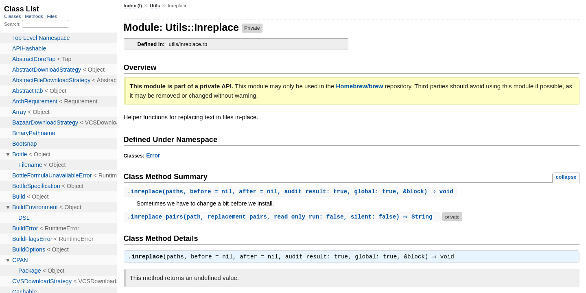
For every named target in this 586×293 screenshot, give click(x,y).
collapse (565, 177)
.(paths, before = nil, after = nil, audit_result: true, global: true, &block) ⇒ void (291, 192)
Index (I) (133, 6)
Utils (155, 6)
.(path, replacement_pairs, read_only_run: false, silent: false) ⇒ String (282, 217)
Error (153, 155)
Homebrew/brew (359, 86)
